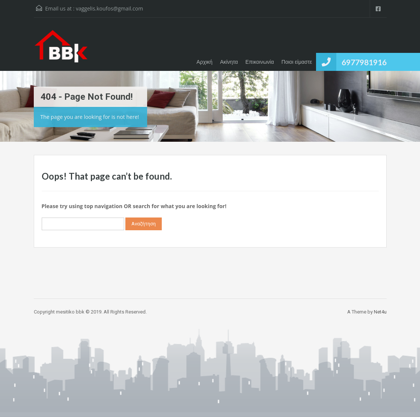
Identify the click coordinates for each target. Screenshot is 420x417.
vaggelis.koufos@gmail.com (109, 8)
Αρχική (205, 62)
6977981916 (364, 62)
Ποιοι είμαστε (297, 62)
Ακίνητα (229, 62)
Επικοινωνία (259, 62)
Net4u (380, 312)
